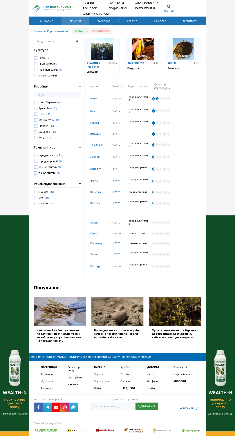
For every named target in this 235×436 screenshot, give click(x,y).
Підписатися (147, 390)
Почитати (116, 2)
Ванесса (93, 177)
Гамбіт (92, 117)
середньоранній (50, 161)
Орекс (91, 218)
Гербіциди (47, 358)
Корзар (92, 248)
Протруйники (76, 362)
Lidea (46, 114)
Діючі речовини (146, 2)
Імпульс (93, 127)
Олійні (98, 372)
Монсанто (49, 120)
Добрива (104, 20)
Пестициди (45, 20)
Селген (116, 97)
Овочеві (126, 365)
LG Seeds (48, 131)
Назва (91, 86)
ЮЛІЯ (91, 97)
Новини (88, 2)
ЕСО (90, 107)
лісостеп (46, 191)
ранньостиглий (50, 167)
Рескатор (94, 228)
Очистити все (101, 31)
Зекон (91, 167)
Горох (44, 58)
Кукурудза (133, 68)
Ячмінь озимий (49, 75)
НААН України (51, 102)
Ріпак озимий (48, 63)
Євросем (112, 63)
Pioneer (47, 126)
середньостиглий (51, 155)
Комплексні (180, 351)
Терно (92, 238)
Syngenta (48, 108)
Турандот (94, 137)
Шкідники (190, 20)
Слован (92, 208)
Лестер (92, 147)
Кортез (92, 187)
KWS (45, 137)
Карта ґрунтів (145, 8)
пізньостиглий (49, 173)
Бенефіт (93, 157)
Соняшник (92, 71)
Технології (90, 8)
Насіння (75, 20)
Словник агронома (96, 13)
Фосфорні (153, 365)
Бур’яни (132, 20)
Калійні (151, 372)
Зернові (99, 358)
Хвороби (160, 20)
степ (44, 197)
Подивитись (118, 8)
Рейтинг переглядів (161, 86)
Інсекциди (47, 372)
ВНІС (155, 63)
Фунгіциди (47, 365)
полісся (46, 203)
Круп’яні (125, 351)
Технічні (126, 358)
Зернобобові (102, 365)
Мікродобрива (182, 358)
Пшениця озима (50, 69)
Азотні (151, 358)
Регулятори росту (75, 352)
